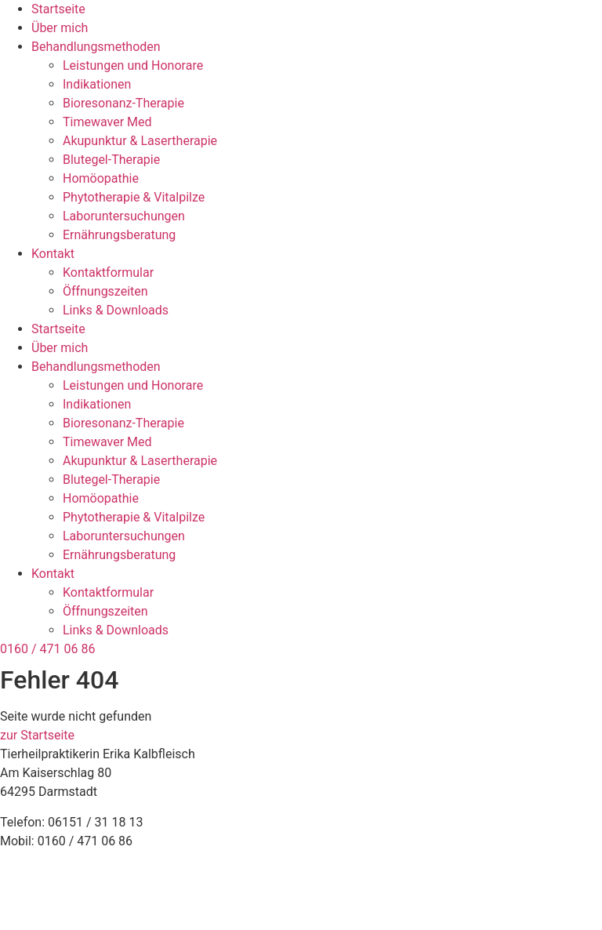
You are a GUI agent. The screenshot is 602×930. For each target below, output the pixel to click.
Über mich (59, 27)
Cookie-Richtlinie (46, 908)
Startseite (58, 9)
